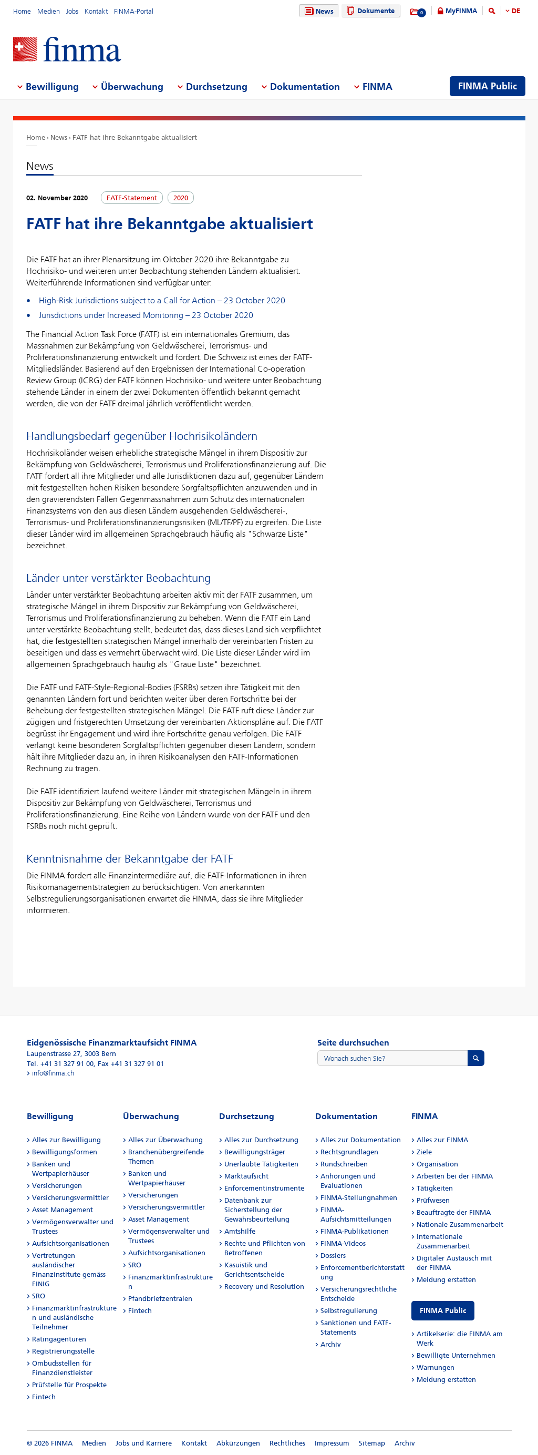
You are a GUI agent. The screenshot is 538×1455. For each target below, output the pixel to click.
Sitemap (372, 1443)
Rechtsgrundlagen (349, 1152)
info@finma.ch (53, 1073)
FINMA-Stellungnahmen (358, 1198)
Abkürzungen (238, 1443)
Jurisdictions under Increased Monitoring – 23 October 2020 (146, 315)
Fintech (44, 1397)
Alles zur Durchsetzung (261, 1140)
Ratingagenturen (59, 1339)
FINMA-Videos (343, 1243)
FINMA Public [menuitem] (487, 86)
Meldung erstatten (446, 1280)
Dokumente (369, 11)
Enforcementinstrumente (264, 1188)
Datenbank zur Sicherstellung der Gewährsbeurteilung (256, 1209)
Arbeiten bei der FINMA (455, 1176)
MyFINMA (461, 11)
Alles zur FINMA (442, 1140)
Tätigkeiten (435, 1188)
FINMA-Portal (133, 11)
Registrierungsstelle (63, 1351)
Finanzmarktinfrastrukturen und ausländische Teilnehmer (74, 1317)
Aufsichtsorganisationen (70, 1243)
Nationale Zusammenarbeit (460, 1224)
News (318, 11)
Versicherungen (57, 1186)
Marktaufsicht (246, 1176)
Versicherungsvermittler (70, 1198)
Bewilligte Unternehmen (456, 1355)
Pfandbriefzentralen (160, 1299)
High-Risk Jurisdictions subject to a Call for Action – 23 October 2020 (162, 300)
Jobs (72, 11)
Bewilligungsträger (254, 1152)
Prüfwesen (433, 1200)
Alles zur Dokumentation (360, 1140)
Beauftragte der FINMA (454, 1212)
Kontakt (96, 11)
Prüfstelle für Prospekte (69, 1385)
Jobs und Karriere (144, 1443)
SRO (38, 1296)
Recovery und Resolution (264, 1286)
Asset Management (62, 1210)
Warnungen (435, 1367)
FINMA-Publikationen (354, 1231)
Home (22, 11)
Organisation (437, 1164)
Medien (48, 11)
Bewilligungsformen (64, 1152)
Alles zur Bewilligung (66, 1140)
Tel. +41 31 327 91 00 (60, 1064)
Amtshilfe (239, 1231)
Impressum (332, 1443)
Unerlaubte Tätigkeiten (261, 1164)
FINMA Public (443, 1310)
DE (516, 11)
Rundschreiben (344, 1164)
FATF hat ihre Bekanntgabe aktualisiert (135, 137)
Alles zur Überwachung (165, 1140)
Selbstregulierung (348, 1311)
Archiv (330, 1344)
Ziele (424, 1152)
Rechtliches (287, 1443)
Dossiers (333, 1255)
